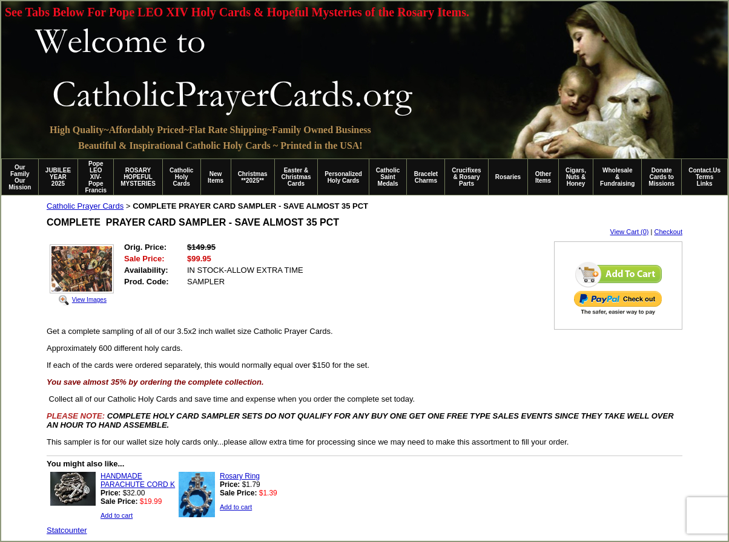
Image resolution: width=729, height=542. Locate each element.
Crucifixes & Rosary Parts (466, 177)
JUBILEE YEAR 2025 (58, 177)
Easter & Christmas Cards (296, 177)
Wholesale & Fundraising (617, 177)
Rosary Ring (240, 476)
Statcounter (67, 530)
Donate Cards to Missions (661, 177)
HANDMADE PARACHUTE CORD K (138, 480)
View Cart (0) (629, 231)
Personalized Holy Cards (343, 177)
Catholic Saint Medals (388, 177)
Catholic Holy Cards (181, 177)
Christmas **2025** (253, 177)
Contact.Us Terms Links (704, 177)
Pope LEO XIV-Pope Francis (96, 177)
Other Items (543, 177)
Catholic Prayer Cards (85, 206)
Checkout (668, 231)
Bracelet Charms (426, 177)
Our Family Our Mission (19, 177)
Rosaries (508, 177)
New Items (215, 177)
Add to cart (117, 515)
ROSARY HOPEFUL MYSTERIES (138, 177)
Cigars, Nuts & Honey (576, 177)
